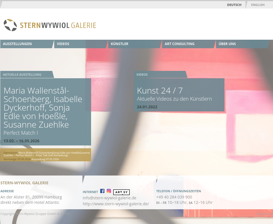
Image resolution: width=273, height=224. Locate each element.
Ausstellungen (17, 43)
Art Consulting (180, 43)
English (257, 5)
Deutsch (234, 5)
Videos (63, 43)
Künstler (120, 43)
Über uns (227, 43)
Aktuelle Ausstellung (22, 74)
